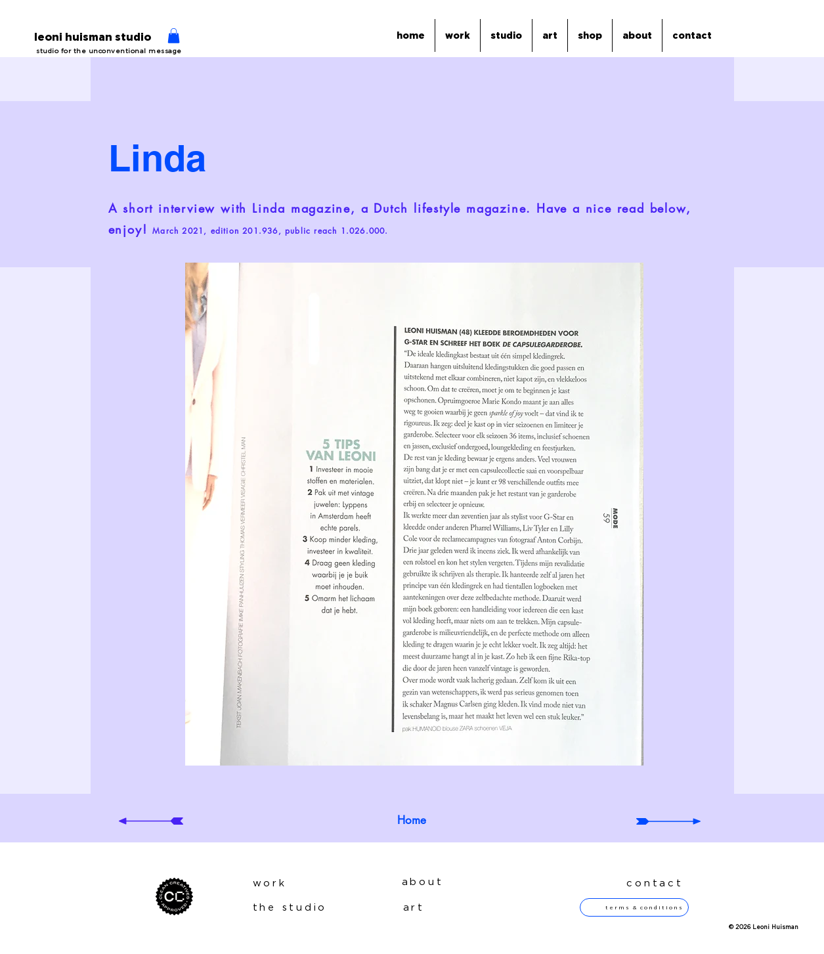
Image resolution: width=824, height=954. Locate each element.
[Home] (412, 820)
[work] (289, 883)
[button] (173, 35)
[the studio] (302, 908)
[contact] (650, 883)
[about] (438, 882)
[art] (450, 908)
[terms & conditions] (634, 907)
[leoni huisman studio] (92, 37)
